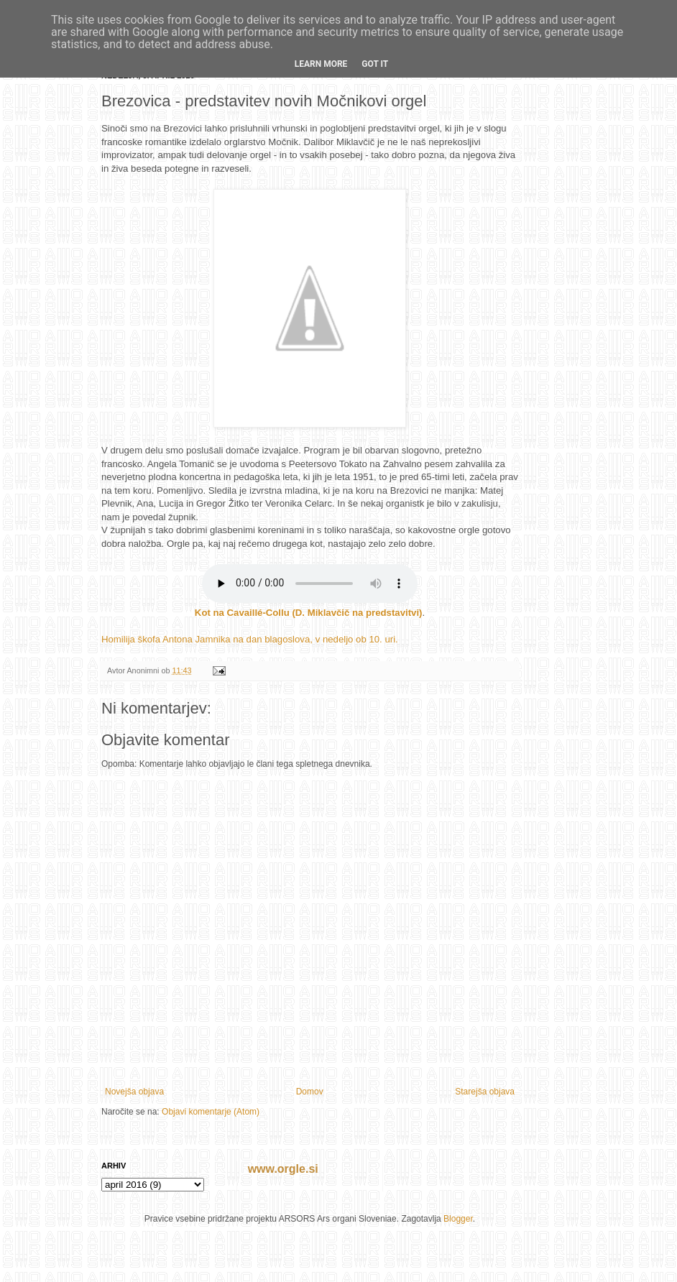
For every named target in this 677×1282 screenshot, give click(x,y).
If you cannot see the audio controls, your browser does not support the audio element (310, 583)
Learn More (321, 64)
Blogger (458, 1219)
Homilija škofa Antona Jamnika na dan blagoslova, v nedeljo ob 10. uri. (249, 639)
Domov (309, 1092)
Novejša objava (134, 1092)
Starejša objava (485, 1092)
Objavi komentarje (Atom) (210, 1112)
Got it (374, 64)
